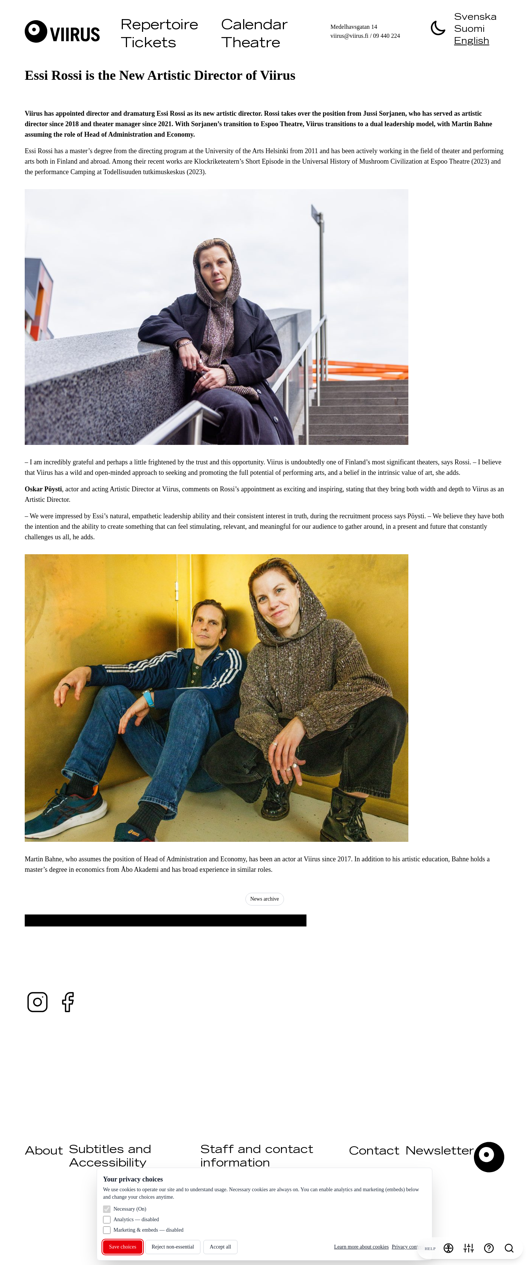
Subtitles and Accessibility (110, 1157)
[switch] (438, 27)
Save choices (122, 1247)
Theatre (250, 44)
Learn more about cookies (361, 1247)
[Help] (489, 1248)
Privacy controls (409, 1247)
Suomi (469, 29)
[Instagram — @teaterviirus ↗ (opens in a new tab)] (37, 1002)
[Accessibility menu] (448, 1248)
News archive (264, 899)
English (471, 41)
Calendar (254, 26)
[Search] (509, 1248)
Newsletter (439, 1152)
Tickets (148, 44)
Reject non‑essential (173, 1247)
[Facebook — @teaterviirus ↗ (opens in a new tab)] (67, 1002)
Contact (374, 1152)
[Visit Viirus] (70, 31)
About (44, 1152)
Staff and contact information (256, 1157)
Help (430, 1249)
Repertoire (159, 26)
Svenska (475, 17)
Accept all (220, 1247)
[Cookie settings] (469, 1248)
